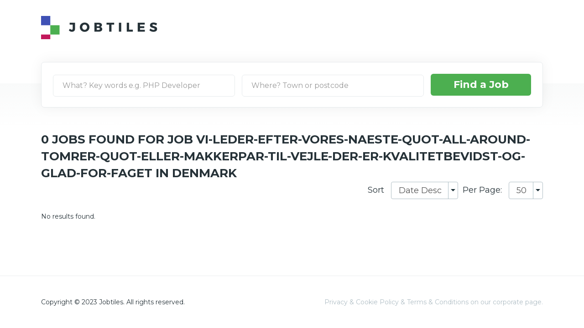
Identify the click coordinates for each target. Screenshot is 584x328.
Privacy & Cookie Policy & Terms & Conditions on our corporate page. (433, 302)
